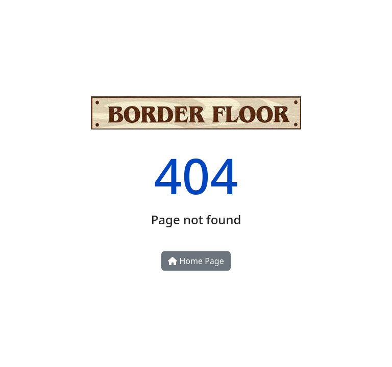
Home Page (196, 261)
